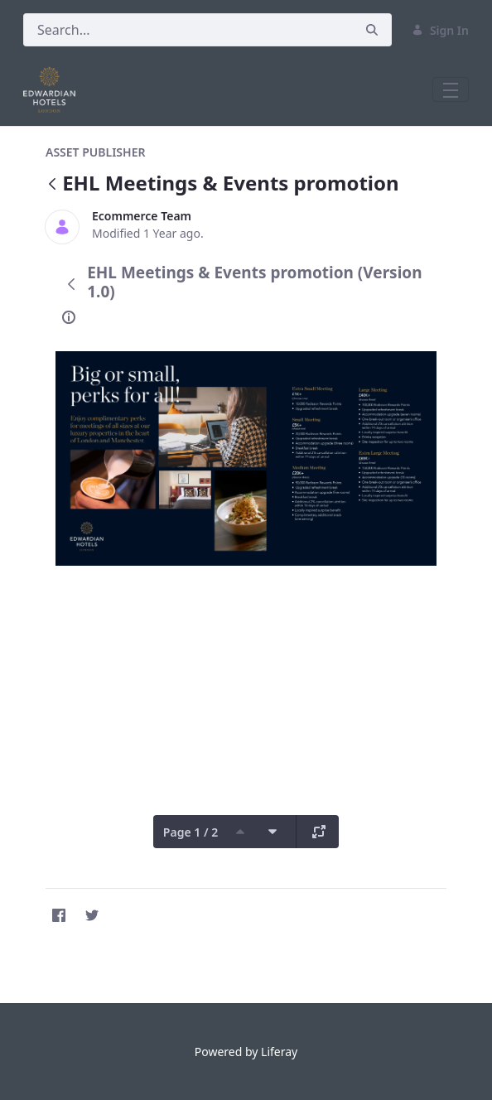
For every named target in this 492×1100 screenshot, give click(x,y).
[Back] (52, 185)
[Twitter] (92, 915)
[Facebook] (59, 915)
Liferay (279, 1051)
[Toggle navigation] (450, 89)
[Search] (188, 29)
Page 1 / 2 (190, 832)
